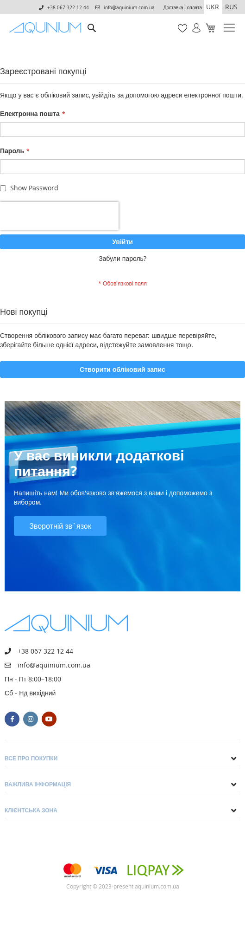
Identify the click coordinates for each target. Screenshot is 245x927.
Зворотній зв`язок (60, 526)
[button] (213, 7)
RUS (231, 6)
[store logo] (47, 27)
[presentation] (59, 216)
